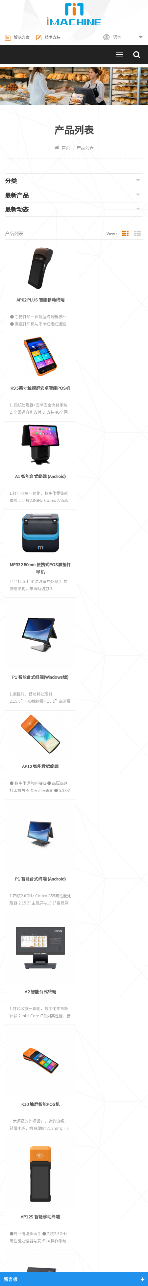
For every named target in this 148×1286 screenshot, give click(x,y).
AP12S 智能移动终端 (38, 796)
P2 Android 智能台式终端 (38, 905)
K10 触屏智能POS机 (106, 687)
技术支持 (48, 38)
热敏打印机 (33, 1252)
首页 (62, 148)
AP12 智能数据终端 (106, 469)
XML (102, 1260)
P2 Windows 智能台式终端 (106, 905)
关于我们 (128, 1242)
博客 (126, 1260)
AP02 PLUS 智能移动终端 (39, 298)
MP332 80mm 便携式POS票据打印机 (106, 387)
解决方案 (17, 38)
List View (137, 234)
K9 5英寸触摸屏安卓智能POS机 (106, 301)
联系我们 (41, 1260)
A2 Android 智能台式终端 (106, 796)
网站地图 (74, 1260)
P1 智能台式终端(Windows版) (39, 492)
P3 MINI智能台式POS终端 (106, 1014)
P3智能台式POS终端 (38, 1014)
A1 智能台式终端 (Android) (38, 383)
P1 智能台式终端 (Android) (106, 578)
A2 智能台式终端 (38, 687)
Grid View (125, 234)
